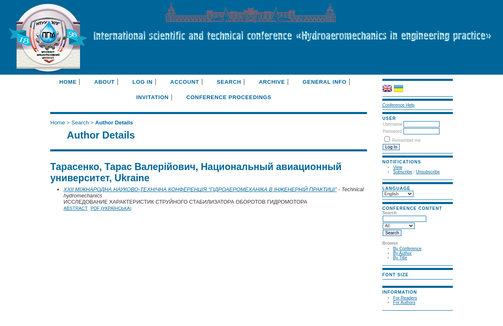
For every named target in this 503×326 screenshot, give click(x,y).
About (104, 82)
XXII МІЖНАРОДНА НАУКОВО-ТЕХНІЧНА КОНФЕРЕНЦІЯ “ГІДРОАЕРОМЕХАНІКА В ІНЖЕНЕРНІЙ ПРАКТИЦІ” (200, 189)
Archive (272, 82)
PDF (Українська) (110, 208)
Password (392, 131)
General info (325, 82)
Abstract (75, 208)
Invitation (152, 97)
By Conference (407, 248)
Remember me (406, 140)
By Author (402, 253)
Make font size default (400, 282)
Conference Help (398, 105)
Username (393, 124)
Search (229, 82)
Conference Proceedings (228, 97)
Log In (142, 82)
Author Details (114, 122)
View (397, 167)
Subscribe (402, 172)
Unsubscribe (428, 172)
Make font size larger (410, 282)
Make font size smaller (390, 282)
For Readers (405, 298)
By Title (400, 257)
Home (68, 82)
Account (184, 82)
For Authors (404, 302)
